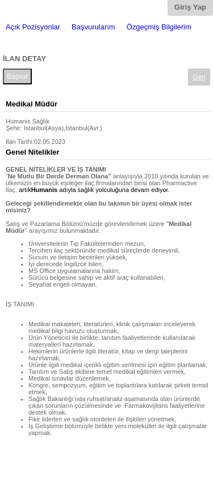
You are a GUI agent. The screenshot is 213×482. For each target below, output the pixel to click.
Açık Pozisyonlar (33, 27)
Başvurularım (93, 27)
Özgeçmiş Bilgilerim (159, 27)
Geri (199, 77)
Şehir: (14, 128)
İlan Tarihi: (20, 141)
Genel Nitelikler (33, 152)
